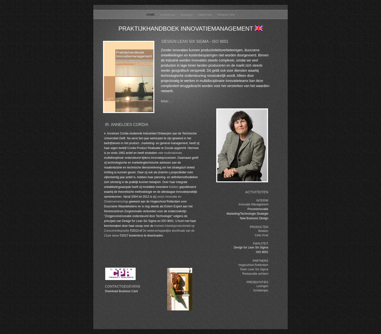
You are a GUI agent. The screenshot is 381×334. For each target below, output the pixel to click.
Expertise (168, 14)
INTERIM (262, 200)
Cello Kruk (261, 235)
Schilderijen (260, 290)
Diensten (205, 14)
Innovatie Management (253, 204)
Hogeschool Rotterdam (253, 265)
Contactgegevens (122, 286)
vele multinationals (170, 153)
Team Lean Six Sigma (254, 269)
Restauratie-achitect (255, 273)
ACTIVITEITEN (256, 192)
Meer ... (166, 101)
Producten (225, 14)
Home (151, 14)
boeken (173, 187)
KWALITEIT (260, 243)
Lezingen (262, 286)
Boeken (187, 14)
